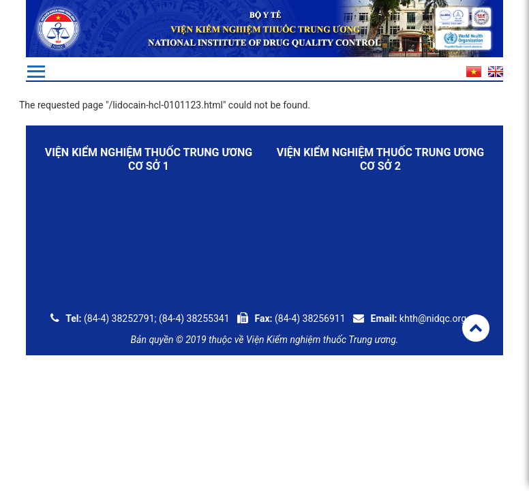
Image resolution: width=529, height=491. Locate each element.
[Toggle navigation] (36, 71)
